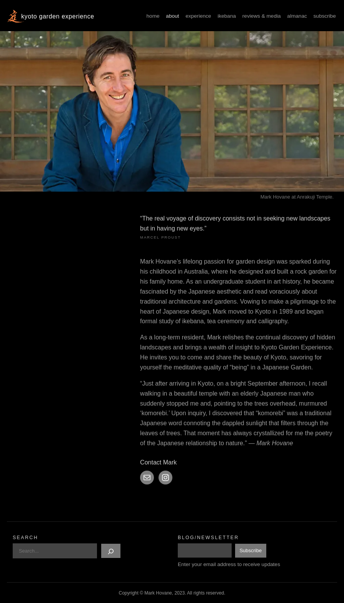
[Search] (111, 550)
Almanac (297, 16)
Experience (198, 16)
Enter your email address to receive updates (229, 564)
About (172, 16)
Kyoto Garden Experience (57, 16)
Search (25, 537)
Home (153, 16)
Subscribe (325, 16)
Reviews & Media (261, 16)
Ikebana (226, 16)
